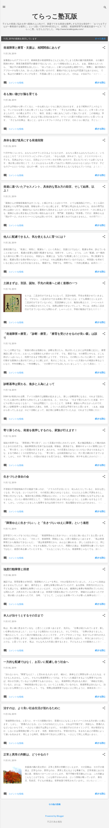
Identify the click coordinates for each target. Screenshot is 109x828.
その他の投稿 (54, 804)
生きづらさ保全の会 (16, 476)
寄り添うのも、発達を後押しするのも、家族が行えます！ (40, 430)
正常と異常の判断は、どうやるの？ (26, 754)
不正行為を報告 (54, 821)
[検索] (105, 7)
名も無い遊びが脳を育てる (20, 94)
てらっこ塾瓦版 (54, 16)
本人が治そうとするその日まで (23, 615)
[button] (104, 48)
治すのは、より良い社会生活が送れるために (31, 708)
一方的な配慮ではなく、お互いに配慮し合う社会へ (36, 662)
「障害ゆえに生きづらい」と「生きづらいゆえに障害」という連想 (46, 523)
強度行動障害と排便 (16, 569)
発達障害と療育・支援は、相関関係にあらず (31, 47)
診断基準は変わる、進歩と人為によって (28, 384)
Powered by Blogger (54, 816)
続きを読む (100, 82)
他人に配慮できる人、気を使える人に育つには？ (34, 236)
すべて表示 (100, 38)
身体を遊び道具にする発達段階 (23, 140)
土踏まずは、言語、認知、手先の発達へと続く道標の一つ (40, 283)
